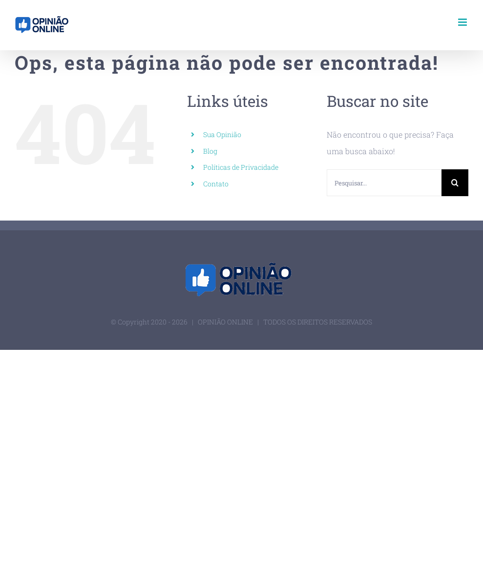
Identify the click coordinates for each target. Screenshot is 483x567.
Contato (216, 183)
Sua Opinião (222, 134)
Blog (210, 151)
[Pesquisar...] (384, 182)
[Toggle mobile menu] (463, 22)
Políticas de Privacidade (240, 167)
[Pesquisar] (454, 182)
